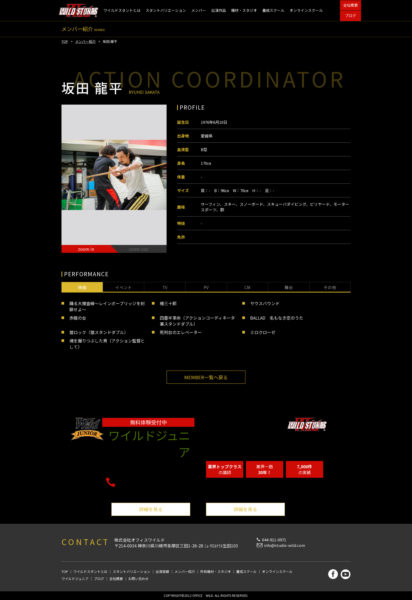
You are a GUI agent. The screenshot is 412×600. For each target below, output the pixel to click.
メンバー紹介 (85, 41)
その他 (329, 287)
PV (206, 287)
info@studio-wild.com (284, 545)
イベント (123, 287)
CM (247, 287)
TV (164, 287)
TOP (64, 41)
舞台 (289, 287)
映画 (82, 287)
